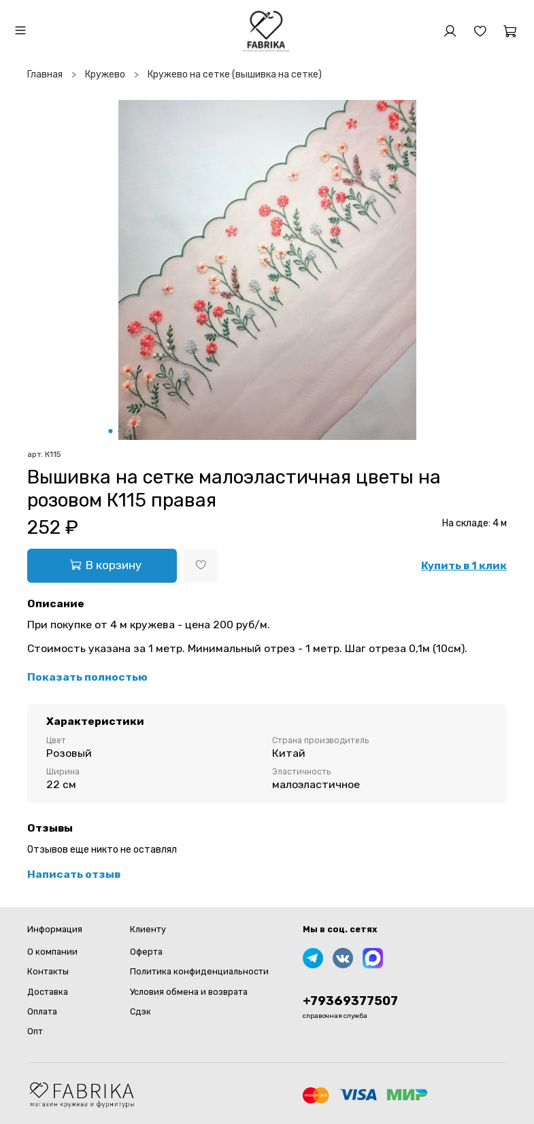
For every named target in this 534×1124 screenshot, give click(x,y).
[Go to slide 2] (120, 431)
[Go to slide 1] (110, 431)
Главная (45, 74)
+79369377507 (350, 1000)
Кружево (105, 74)
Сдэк (140, 1011)
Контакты (48, 971)
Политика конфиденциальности (199, 971)
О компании (52, 952)
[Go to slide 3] (129, 431)
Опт (35, 1031)
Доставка (47, 992)
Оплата (42, 1011)
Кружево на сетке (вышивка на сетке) (235, 74)
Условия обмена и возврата (189, 992)
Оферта (146, 952)
